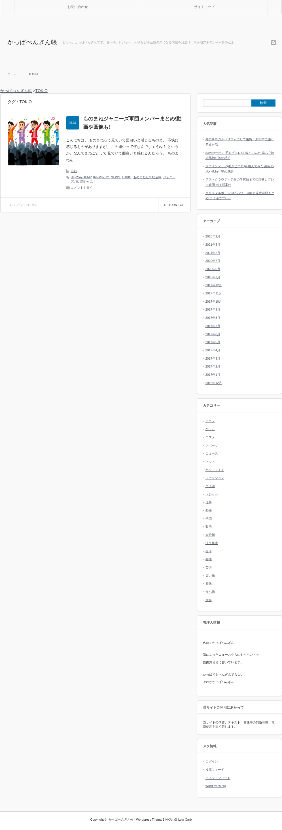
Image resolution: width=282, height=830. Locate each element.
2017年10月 (213, 301)
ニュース (211, 453)
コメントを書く (82, 187)
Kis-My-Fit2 (101, 177)
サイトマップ (204, 7)
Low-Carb (185, 819)
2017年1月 (212, 374)
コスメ (210, 437)
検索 (281, 2)
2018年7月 (212, 277)
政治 (208, 526)
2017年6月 (212, 334)
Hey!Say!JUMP (81, 177)
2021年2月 (212, 252)
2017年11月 (213, 293)
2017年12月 (213, 285)
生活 (208, 551)
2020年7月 (212, 260)
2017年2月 (212, 366)
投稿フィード (214, 769)
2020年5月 (212, 269)
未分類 (210, 534)
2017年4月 (212, 350)
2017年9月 (212, 309)
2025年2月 (212, 236)
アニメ (210, 421)
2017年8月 (212, 317)
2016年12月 (213, 383)
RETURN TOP (174, 205)
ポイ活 (210, 486)
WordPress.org (215, 785)
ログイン (211, 761)
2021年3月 (212, 244)
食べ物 (210, 591)
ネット (210, 461)
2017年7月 (212, 326)
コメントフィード (217, 778)
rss (273, 42)
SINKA (166, 819)
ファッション (214, 477)
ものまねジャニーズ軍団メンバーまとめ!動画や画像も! (132, 123)
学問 (208, 518)
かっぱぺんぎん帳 (32, 42)
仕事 (208, 502)
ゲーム (210, 429)
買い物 (210, 575)
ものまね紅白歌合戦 (147, 177)
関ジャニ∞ (87, 181)
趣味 (208, 583)
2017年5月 (212, 342)
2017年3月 (212, 358)
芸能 (74, 171)
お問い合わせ (77, 7)
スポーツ (211, 445)
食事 (208, 600)
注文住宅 (211, 543)
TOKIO (126, 177)
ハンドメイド (214, 470)
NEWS (115, 177)
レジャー (211, 494)
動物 (208, 510)
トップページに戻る (23, 205)
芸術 (208, 567)
